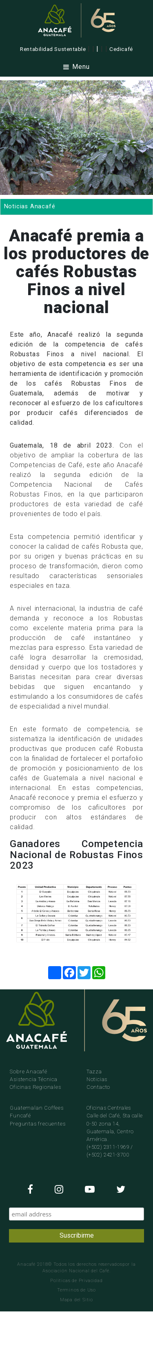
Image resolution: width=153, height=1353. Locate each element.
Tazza (94, 1071)
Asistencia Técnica (33, 1079)
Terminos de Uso (76, 1290)
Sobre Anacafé (28, 1071)
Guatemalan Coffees (36, 1108)
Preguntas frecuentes (37, 1124)
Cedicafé (121, 49)
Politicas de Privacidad (76, 1280)
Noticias (96, 1079)
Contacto (98, 1087)
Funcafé (20, 1115)
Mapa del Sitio (76, 1299)
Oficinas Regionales (35, 1087)
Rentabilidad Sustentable (53, 49)
